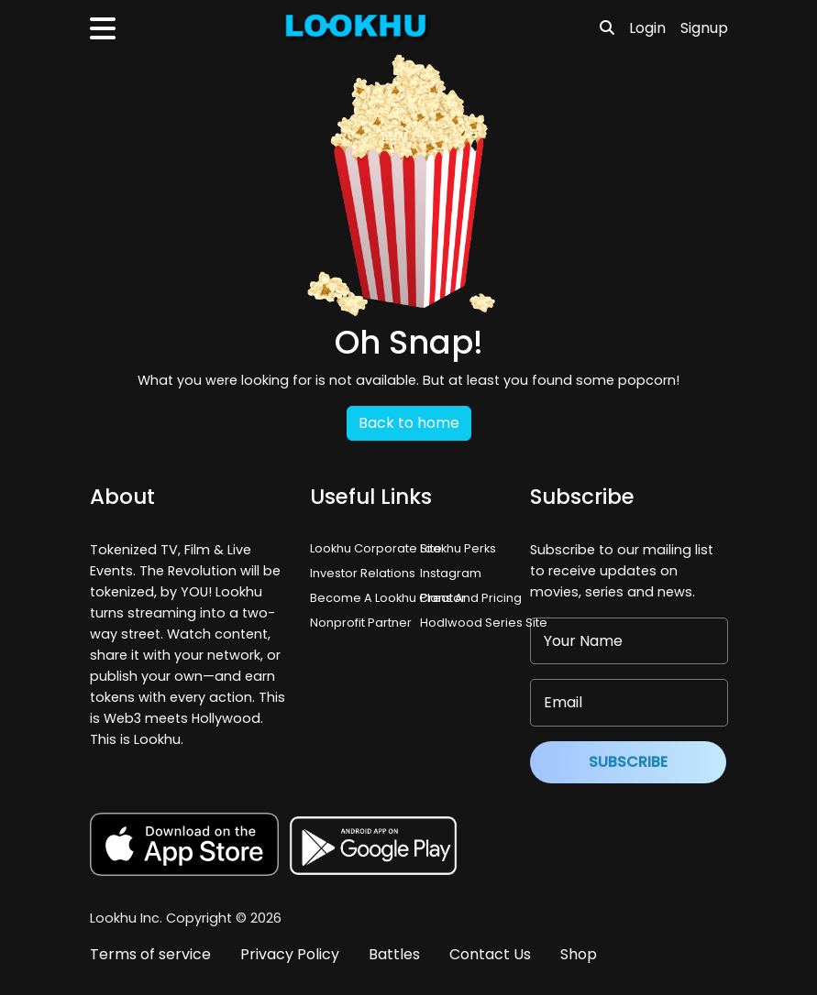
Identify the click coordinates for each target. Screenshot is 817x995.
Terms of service (150, 954)
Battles (394, 954)
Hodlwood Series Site (483, 622)
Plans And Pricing (471, 598)
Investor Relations (362, 573)
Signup (704, 27)
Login (647, 27)
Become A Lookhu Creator (388, 598)
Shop (578, 954)
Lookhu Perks (458, 548)
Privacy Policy (289, 954)
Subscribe (628, 761)
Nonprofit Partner (361, 622)
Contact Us (490, 954)
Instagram (450, 573)
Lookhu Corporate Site (378, 548)
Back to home (409, 422)
